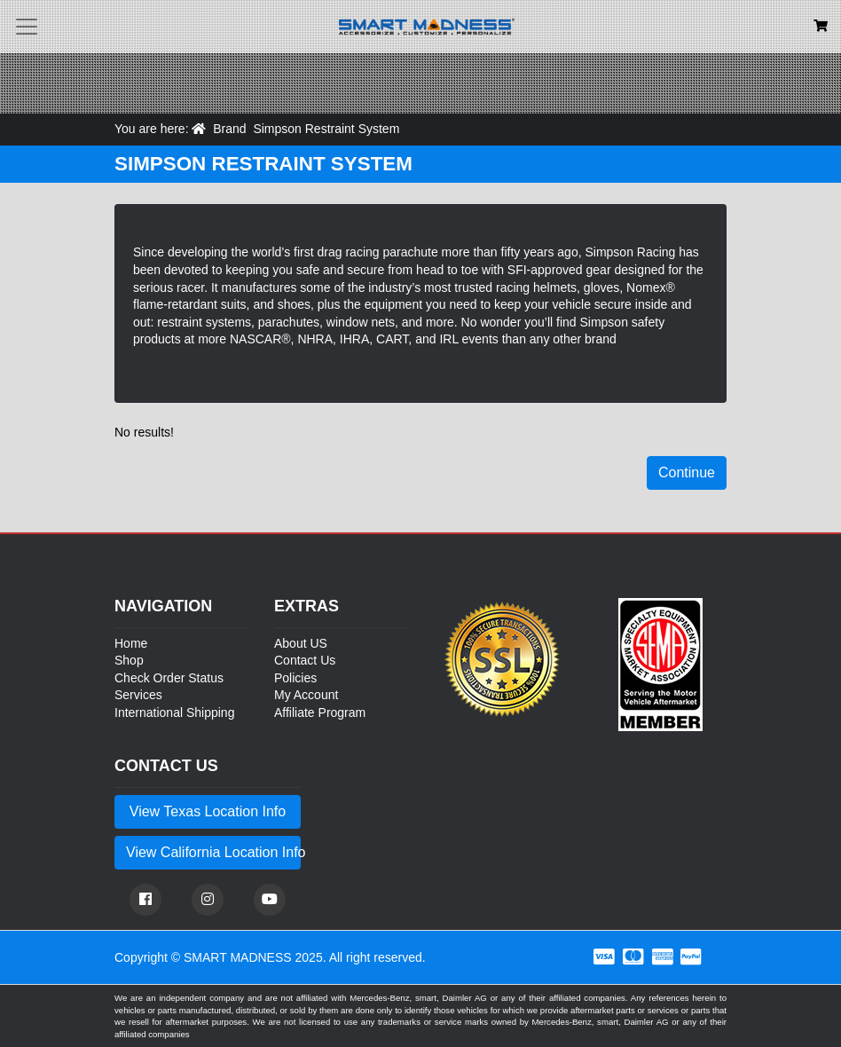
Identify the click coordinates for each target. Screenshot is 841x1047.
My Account (306, 695)
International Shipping (174, 712)
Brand (229, 129)
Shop (129, 660)
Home (130, 643)
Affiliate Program (319, 712)
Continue (686, 472)
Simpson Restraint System (326, 129)
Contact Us (304, 660)
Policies (295, 678)
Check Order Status (169, 678)
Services (138, 695)
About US (300, 643)
